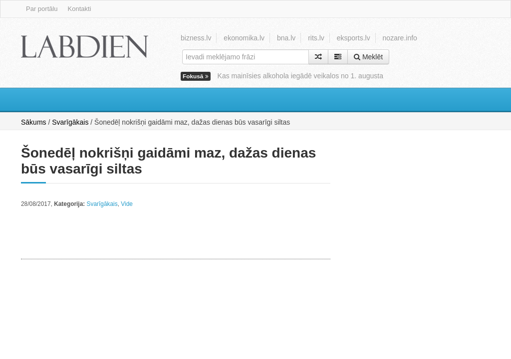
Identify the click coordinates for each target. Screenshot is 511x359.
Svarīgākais (70, 122)
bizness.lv (196, 38)
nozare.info (400, 38)
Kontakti (79, 8)
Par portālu (42, 8)
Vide (127, 203)
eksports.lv (353, 38)
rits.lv (316, 38)
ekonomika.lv (244, 38)
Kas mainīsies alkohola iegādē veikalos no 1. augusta (300, 76)
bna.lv (286, 38)
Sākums (33, 122)
